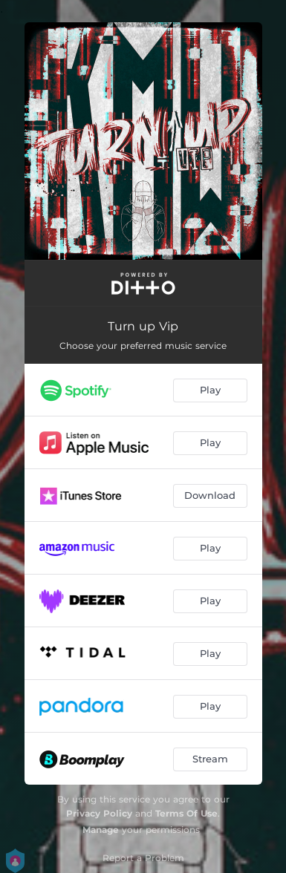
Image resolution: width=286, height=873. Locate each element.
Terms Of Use (186, 813)
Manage (100, 829)
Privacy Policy (99, 813)
